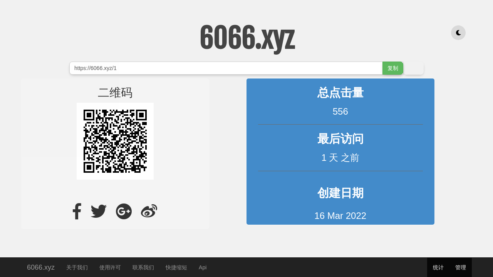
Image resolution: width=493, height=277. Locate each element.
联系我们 (143, 267)
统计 (438, 267)
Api (202, 267)
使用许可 (110, 267)
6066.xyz (41, 266)
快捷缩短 (176, 267)
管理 (460, 267)
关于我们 (77, 267)
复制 (392, 68)
